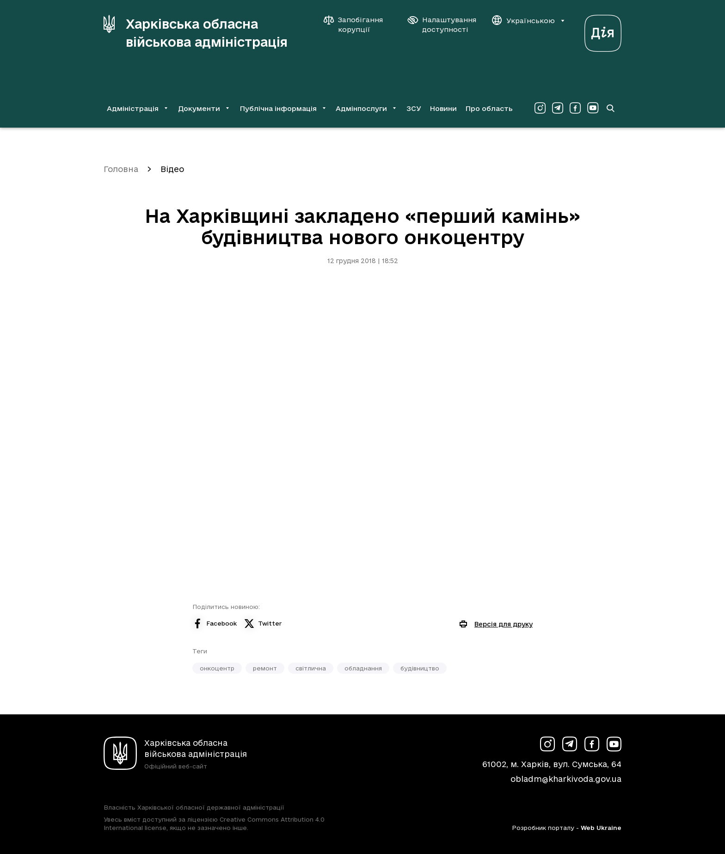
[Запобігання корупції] (358, 24)
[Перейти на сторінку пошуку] (610, 108)
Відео (172, 169)
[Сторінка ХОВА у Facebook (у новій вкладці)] (575, 108)
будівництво (419, 668)
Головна (121, 169)
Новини (443, 108)
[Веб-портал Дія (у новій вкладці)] (602, 30)
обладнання (363, 668)
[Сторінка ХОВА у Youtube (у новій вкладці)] (592, 108)
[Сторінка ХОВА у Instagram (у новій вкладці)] (540, 108)
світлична (310, 668)
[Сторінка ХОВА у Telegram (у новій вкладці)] (557, 108)
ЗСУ (413, 108)
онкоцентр (217, 668)
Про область (489, 108)
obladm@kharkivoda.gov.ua (565, 778)
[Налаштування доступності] (442, 24)
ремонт (265, 668)
